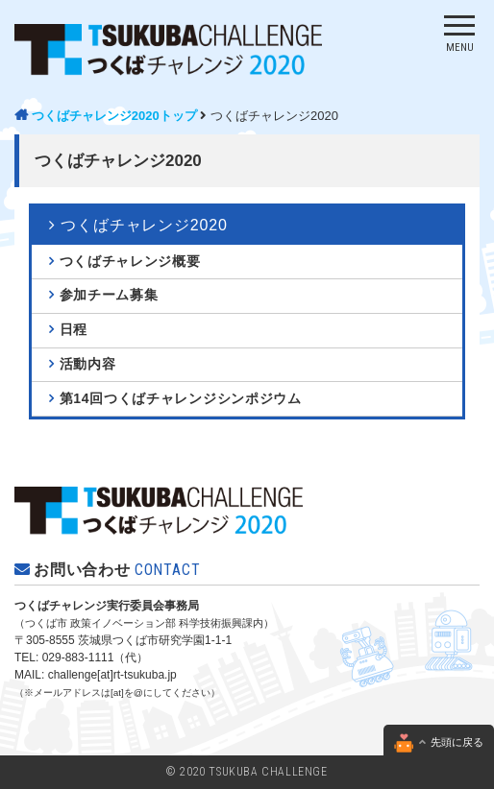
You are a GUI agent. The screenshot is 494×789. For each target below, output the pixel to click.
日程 (73, 329)
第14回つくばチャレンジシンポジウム (181, 398)
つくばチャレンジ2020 (247, 512)
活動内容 (88, 363)
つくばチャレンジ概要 (130, 261)
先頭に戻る (438, 743)
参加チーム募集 (109, 294)
